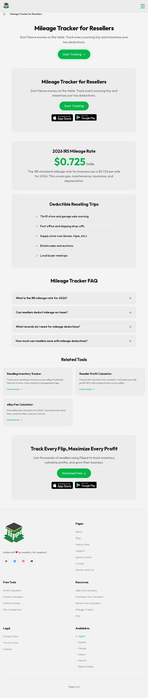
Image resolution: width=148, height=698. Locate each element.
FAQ (78, 615)
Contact (80, 563)
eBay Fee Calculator (86, 590)
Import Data (82, 544)
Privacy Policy (10, 636)
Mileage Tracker (85, 609)
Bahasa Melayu (86, 666)
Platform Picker (12, 603)
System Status (84, 557)
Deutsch (82, 660)
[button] (142, 6)
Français (82, 648)
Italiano (82, 654)
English (81, 636)
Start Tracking (74, 54)
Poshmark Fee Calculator (90, 596)
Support (80, 550)
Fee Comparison (12, 609)
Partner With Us (85, 569)
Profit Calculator (12, 590)
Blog (78, 538)
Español (82, 642)
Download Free (74, 473)
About (79, 531)
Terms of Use (10, 642)
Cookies (7, 649)
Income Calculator (13, 596)
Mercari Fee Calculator (88, 603)
